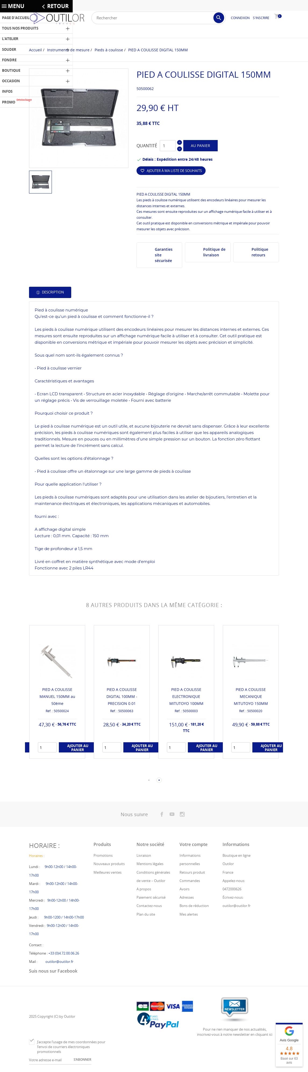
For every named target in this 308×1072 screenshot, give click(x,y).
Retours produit (192, 872)
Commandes (190, 881)
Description (52, 292)
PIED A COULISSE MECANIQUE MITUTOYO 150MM (251, 696)
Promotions (103, 856)
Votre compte (193, 845)
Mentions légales (150, 864)
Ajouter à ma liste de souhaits (171, 170)
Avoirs (184, 889)
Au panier (200, 145)
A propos (144, 889)
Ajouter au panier (77, 748)
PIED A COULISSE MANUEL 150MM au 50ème (57, 696)
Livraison (144, 856)
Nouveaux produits (109, 864)
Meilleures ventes (107, 872)
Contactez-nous (149, 906)
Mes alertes (189, 914)
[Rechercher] (158, 18)
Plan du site (146, 914)
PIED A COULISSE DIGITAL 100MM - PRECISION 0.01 (121, 696)
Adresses (187, 897)
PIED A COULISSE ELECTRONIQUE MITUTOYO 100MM (186, 696)
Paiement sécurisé (151, 897)
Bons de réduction (194, 906)
